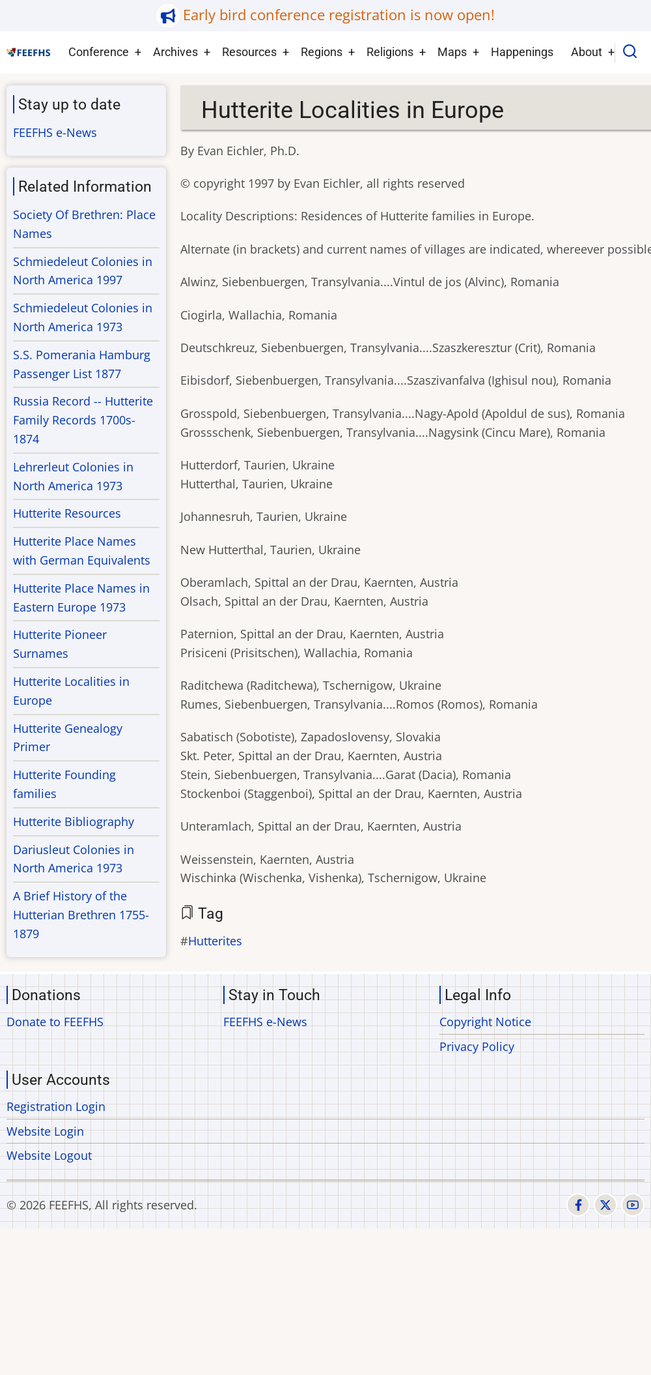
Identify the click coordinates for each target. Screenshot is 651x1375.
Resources (249, 52)
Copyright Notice (485, 1021)
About (586, 52)
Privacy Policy (476, 1046)
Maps (452, 52)
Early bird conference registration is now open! (339, 14)
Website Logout (49, 1155)
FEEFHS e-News (55, 132)
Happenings (522, 52)
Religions (390, 52)
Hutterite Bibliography (73, 821)
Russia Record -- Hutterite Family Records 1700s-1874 (83, 420)
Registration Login (56, 1106)
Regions (321, 52)
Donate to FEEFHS (55, 1021)
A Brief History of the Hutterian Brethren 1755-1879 (81, 914)
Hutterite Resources (67, 513)
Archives (175, 52)
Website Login (45, 1131)
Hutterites (215, 941)
